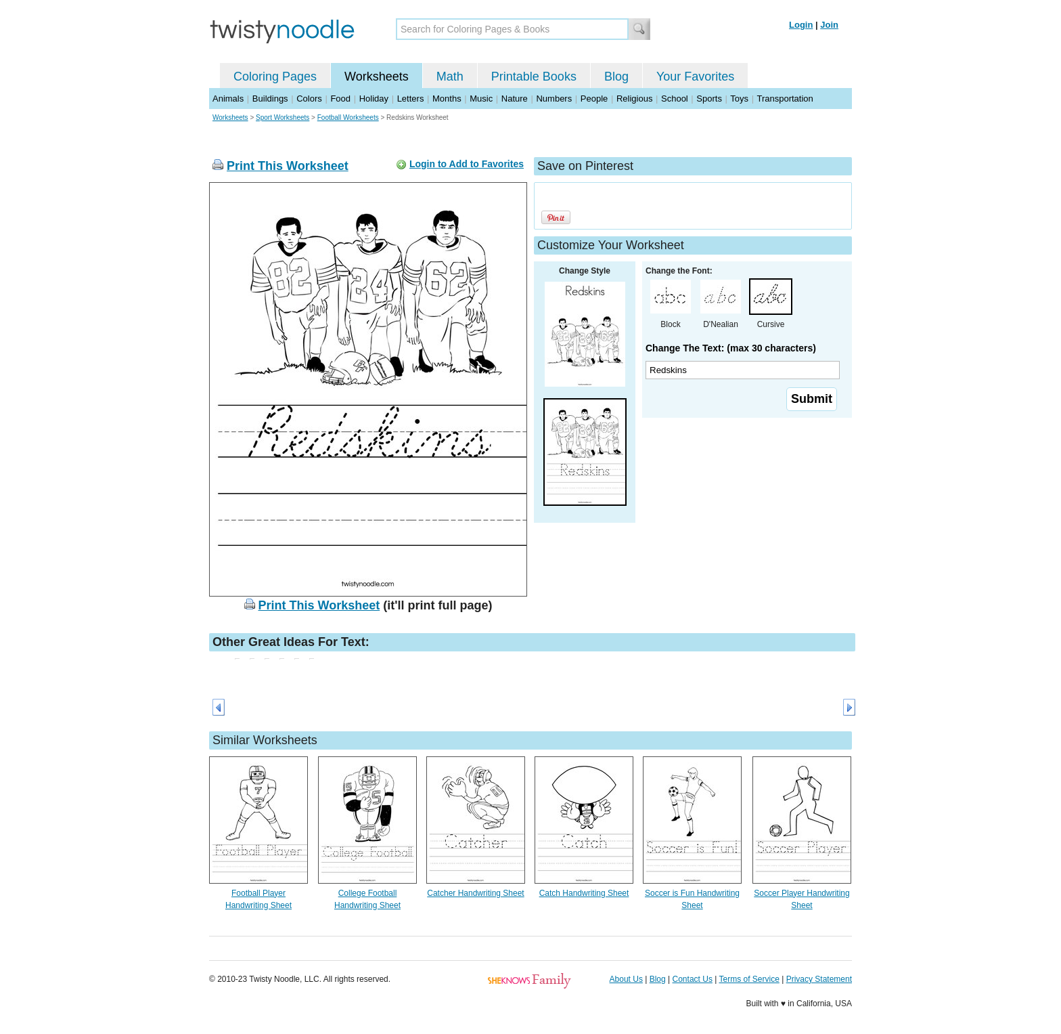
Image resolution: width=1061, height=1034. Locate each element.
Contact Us (693, 979)
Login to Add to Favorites (466, 163)
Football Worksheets (348, 117)
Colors (309, 98)
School (674, 98)
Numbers (554, 98)
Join (829, 25)
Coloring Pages (275, 76)
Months (446, 98)
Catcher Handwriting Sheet (475, 893)
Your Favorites (695, 76)
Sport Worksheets (282, 117)
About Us (626, 979)
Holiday (373, 98)
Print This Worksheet (287, 166)
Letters (410, 98)
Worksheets (376, 76)
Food (340, 98)
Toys (739, 98)
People (594, 98)
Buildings (270, 98)
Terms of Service (749, 979)
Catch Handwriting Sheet (584, 893)
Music (481, 98)
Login (801, 25)
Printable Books (534, 76)
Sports (709, 98)
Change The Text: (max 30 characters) (731, 348)
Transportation (785, 98)
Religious (634, 98)
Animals (228, 98)
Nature (514, 98)
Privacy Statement (819, 979)
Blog (616, 76)
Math (450, 76)
